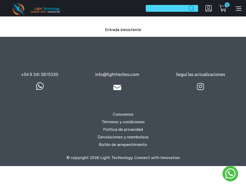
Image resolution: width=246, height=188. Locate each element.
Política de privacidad (123, 130)
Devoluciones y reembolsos (123, 137)
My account (208, 8)
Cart (223, 8)
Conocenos (123, 115)
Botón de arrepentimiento (123, 145)
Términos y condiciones (123, 122)
